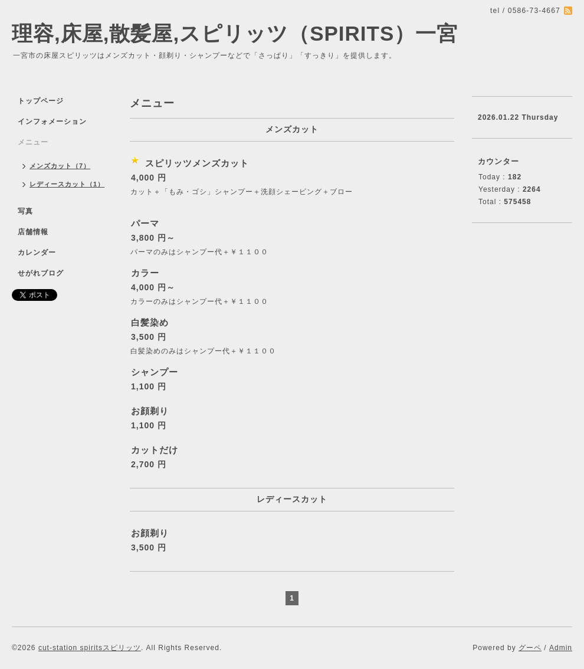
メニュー (33, 142)
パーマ (145, 223)
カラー (145, 273)
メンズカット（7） (59, 165)
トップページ (41, 101)
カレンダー (37, 252)
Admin (560, 648)
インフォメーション (52, 121)
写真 (25, 211)
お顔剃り (150, 411)
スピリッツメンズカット (197, 163)
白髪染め (150, 322)
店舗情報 (33, 232)
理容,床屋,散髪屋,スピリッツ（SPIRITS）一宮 (235, 33)
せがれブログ (41, 273)
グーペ (530, 648)
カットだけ (154, 450)
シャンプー (154, 372)
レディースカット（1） (66, 184)
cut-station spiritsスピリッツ (89, 648)
